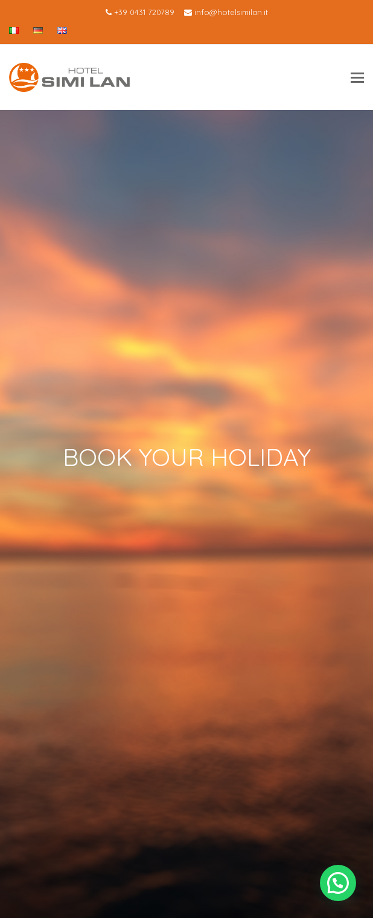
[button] (338, 883)
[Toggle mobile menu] (357, 77)
